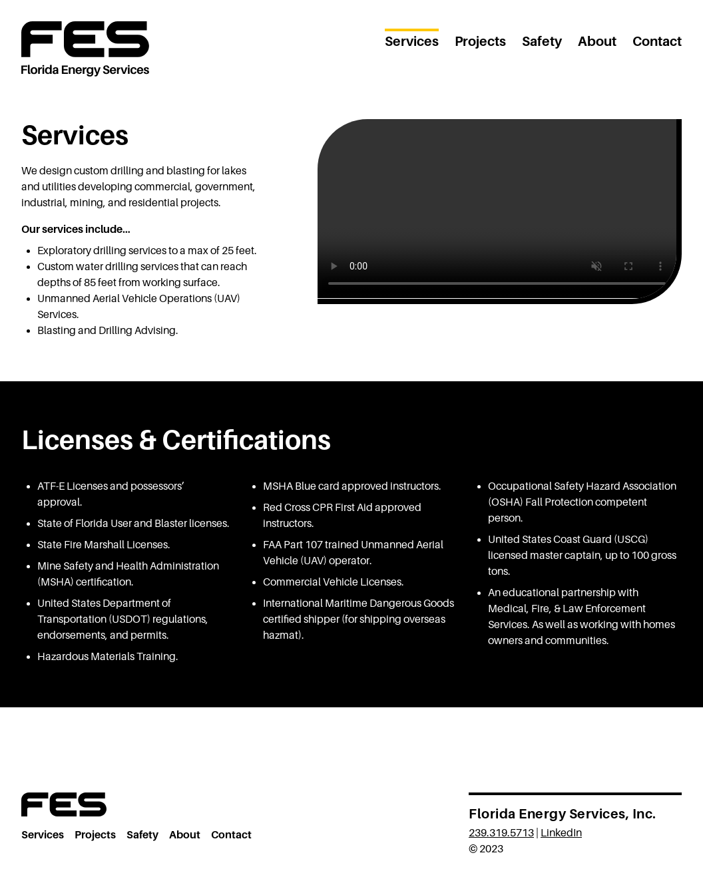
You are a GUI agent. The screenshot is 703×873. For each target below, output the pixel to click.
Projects (480, 41)
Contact (657, 41)
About (597, 41)
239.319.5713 (501, 833)
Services (412, 41)
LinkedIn (561, 833)
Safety (542, 41)
